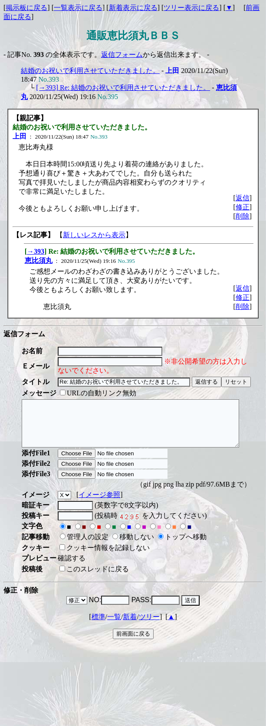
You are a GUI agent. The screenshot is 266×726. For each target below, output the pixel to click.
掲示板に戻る (26, 7)
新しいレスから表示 (94, 235)
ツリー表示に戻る (191, 7)
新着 (130, 626)
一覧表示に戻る (78, 7)
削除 (243, 216)
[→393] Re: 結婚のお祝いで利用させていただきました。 (123, 87)
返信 (243, 198)
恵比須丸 (39, 260)
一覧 (114, 626)
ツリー (149, 626)
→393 (35, 251)
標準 (98, 626)
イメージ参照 (99, 503)
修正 (243, 207)
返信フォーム (122, 54)
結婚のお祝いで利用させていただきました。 (90, 70)
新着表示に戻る (133, 7)
